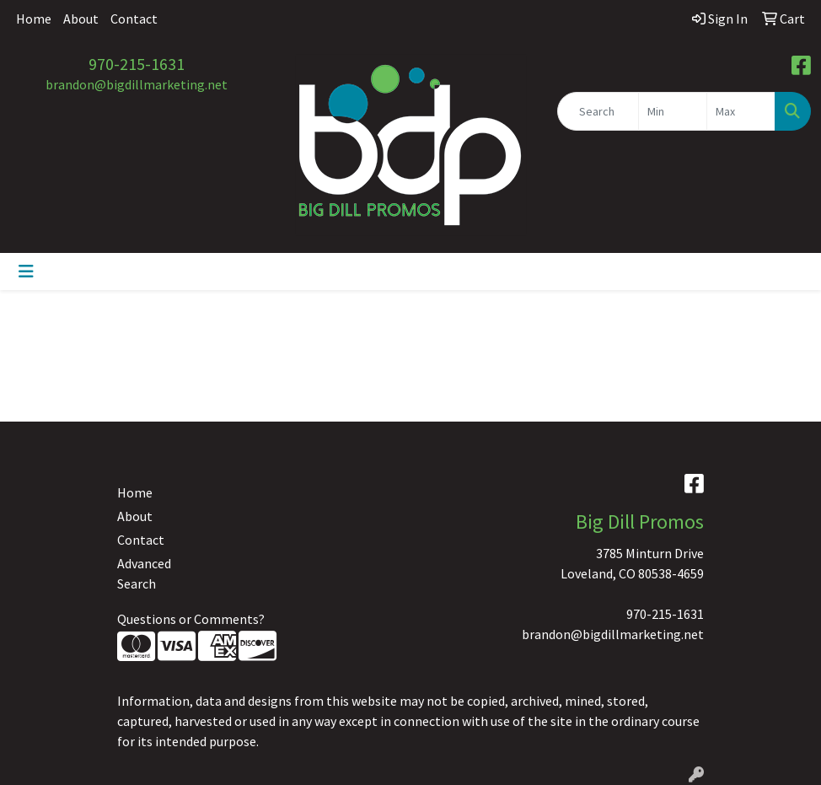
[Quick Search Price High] (740, 111)
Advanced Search (144, 573)
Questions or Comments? (191, 618)
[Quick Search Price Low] (672, 111)
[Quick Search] (598, 111)
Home (33, 18)
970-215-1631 (137, 63)
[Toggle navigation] (26, 271)
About (81, 18)
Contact (134, 18)
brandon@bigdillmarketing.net (137, 84)
